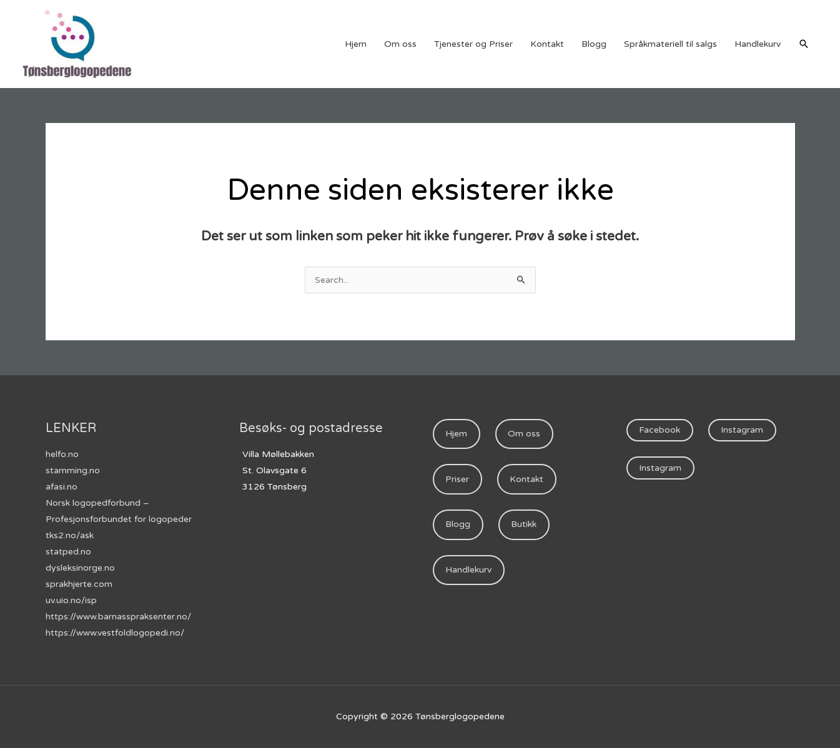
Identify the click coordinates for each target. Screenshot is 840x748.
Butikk (523, 524)
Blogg (593, 44)
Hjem (356, 44)
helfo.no (62, 454)
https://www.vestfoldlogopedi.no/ (115, 632)
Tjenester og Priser (473, 44)
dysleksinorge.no (80, 568)
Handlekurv (757, 44)
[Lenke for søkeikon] (803, 43)
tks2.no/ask (70, 535)
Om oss (400, 44)
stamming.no (73, 470)
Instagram (742, 430)
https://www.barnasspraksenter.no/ (118, 616)
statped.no (68, 551)
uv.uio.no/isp (71, 600)
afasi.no (61, 486)
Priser (457, 479)
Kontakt (547, 44)
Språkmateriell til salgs (670, 44)
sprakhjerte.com (79, 584)
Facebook (659, 430)
